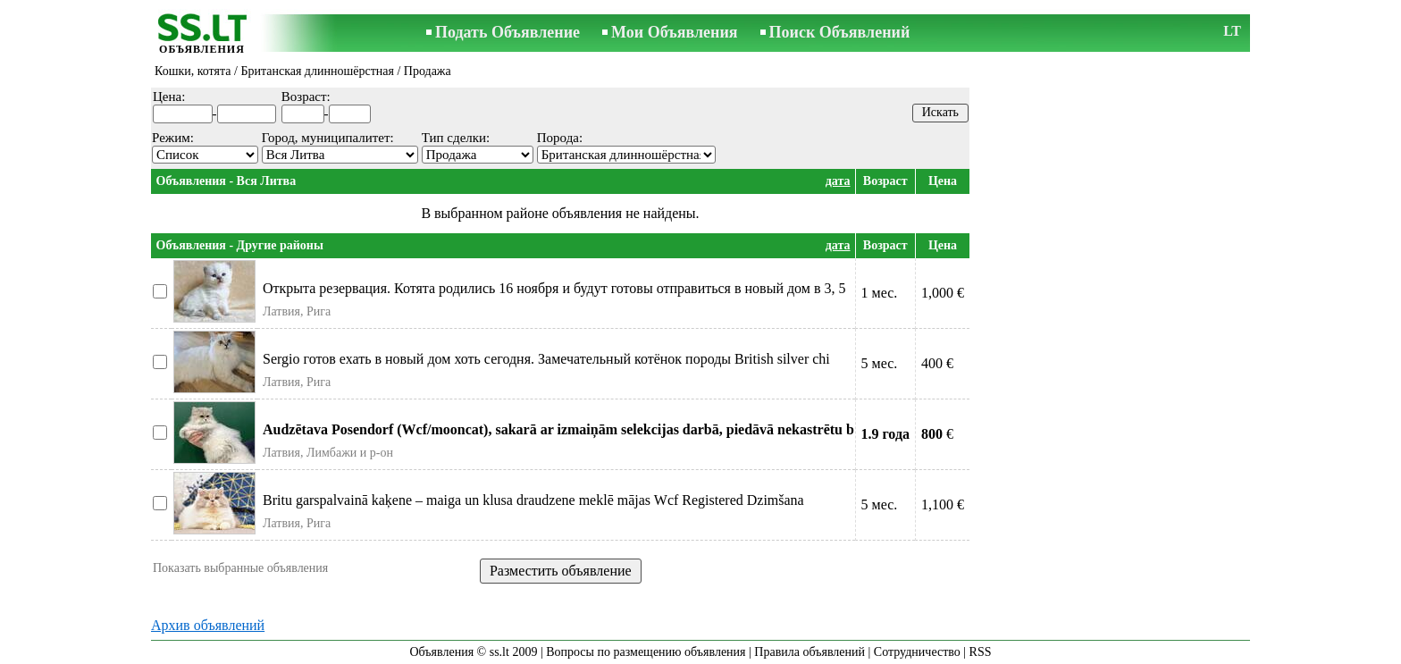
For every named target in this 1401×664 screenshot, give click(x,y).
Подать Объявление (507, 32)
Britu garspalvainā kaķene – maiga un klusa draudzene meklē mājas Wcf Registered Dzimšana (533, 500)
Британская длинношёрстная (317, 71)
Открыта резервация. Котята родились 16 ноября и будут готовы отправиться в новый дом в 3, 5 (554, 288)
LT (1232, 30)
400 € (937, 363)
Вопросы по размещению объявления (645, 652)
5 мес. (879, 363)
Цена (942, 181)
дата (838, 181)
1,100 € (942, 504)
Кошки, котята (193, 71)
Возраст (885, 181)
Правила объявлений (809, 652)
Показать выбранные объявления (240, 568)
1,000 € (942, 292)
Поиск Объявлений (839, 32)
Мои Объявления (674, 32)
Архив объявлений (207, 625)
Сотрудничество (917, 652)
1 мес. (879, 292)
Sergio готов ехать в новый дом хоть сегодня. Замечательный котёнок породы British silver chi (546, 358)
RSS (980, 652)
